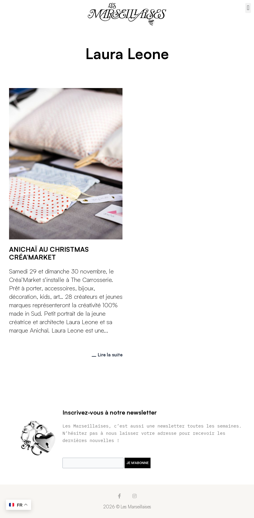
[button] (248, 8)
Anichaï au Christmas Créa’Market (49, 253)
